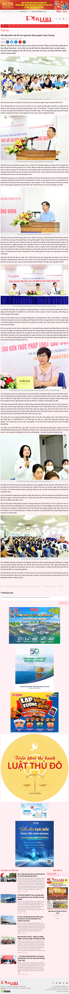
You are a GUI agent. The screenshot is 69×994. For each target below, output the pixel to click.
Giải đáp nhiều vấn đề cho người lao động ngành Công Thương (22, 586)
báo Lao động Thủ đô (49, 586)
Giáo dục (27, 25)
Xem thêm (57, 921)
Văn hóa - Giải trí (38, 25)
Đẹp (33, 25)
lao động (60, 586)
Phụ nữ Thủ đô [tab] (51, 873)
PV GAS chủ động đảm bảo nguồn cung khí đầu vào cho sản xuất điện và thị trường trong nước (30, 919)
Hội (24, 25)
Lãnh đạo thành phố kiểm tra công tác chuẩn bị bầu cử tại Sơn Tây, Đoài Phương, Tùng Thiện (31, 958)
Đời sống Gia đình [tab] (53, 875)
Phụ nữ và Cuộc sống (46, 25)
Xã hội (13, 25)
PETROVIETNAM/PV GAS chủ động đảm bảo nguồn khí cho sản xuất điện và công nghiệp (31, 897)
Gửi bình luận (63, 603)
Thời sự (5, 25)
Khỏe (31, 25)
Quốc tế (63, 25)
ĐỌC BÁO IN (57, 870)
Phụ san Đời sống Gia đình (56, 25)
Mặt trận (9, 25)
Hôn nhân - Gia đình (19, 25)
